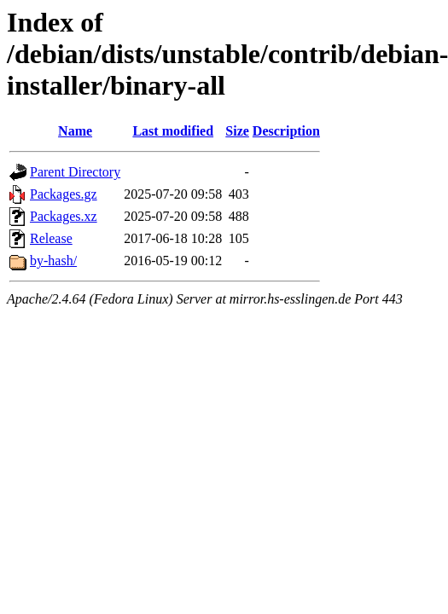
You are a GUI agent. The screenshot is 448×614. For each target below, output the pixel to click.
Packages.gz (63, 194)
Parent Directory (75, 172)
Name (75, 131)
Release (51, 238)
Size (237, 131)
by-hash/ (53, 260)
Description (286, 131)
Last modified (172, 131)
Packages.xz (63, 216)
